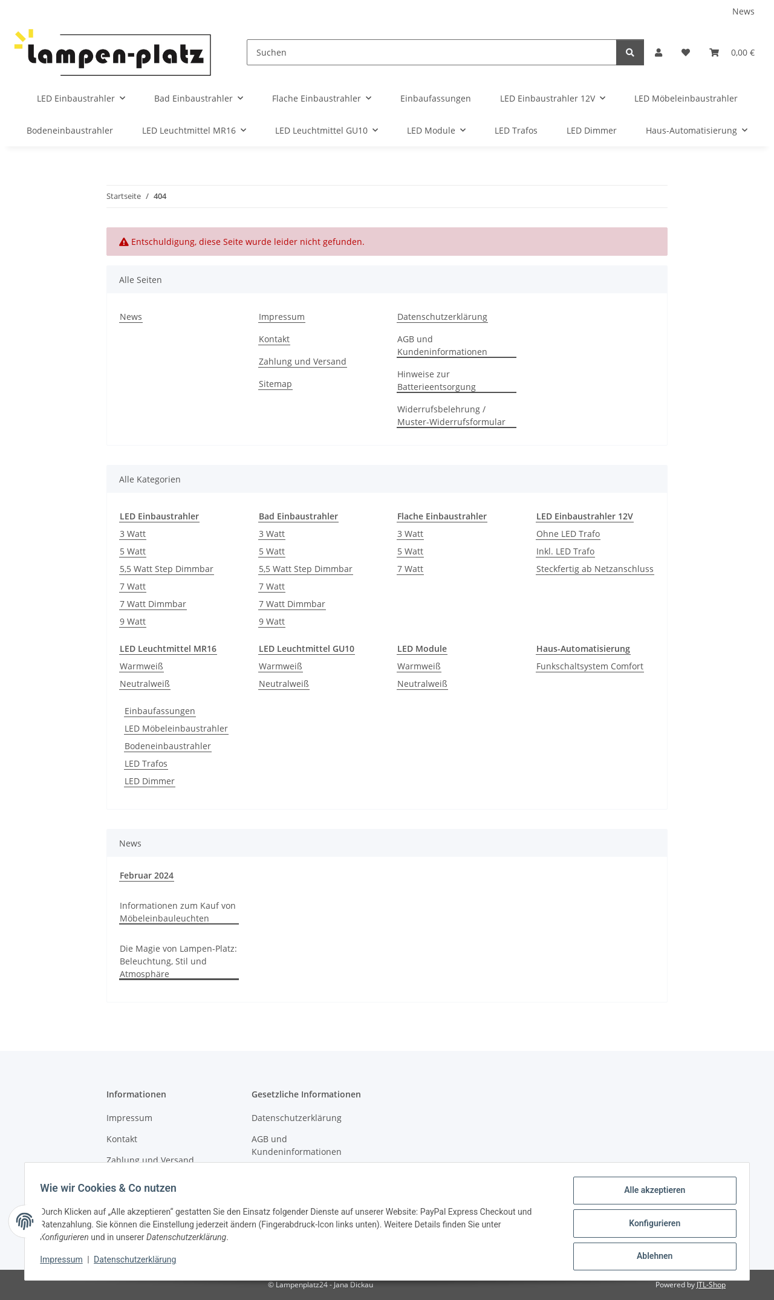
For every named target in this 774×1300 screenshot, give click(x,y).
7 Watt (133, 586)
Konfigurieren (650, 1225)
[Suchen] (432, 52)
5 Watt (133, 551)
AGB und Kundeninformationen (442, 345)
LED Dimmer (150, 781)
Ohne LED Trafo (568, 533)
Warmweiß (141, 666)
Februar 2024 (147, 875)
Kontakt (274, 339)
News (743, 11)
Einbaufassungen (160, 711)
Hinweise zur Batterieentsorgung (436, 380)
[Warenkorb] (732, 52)
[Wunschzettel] (686, 52)
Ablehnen (650, 1257)
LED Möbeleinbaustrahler (176, 728)
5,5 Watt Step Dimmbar (166, 568)
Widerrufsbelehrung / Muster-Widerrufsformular (451, 415)
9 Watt (133, 621)
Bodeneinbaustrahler (168, 746)
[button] (658, 52)
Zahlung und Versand (302, 361)
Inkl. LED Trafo (565, 551)
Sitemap (275, 383)
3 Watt (133, 533)
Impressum (65, 1262)
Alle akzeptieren (650, 1194)
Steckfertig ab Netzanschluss (595, 568)
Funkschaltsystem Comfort (589, 666)
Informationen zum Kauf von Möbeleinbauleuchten (178, 912)
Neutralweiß (145, 683)
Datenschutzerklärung (139, 1262)
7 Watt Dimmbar (153, 603)
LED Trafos (146, 763)
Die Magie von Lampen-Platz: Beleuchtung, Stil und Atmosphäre (178, 961)
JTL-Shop (711, 1284)
